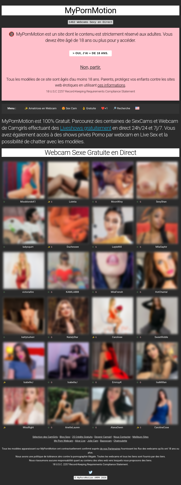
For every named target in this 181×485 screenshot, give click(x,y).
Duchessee (73, 246)
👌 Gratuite (89, 108)
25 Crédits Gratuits (82, 436)
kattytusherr (27, 337)
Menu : (12, 108)
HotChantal (161, 292)
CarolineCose (161, 427)
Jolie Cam (92, 440)
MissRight (28, 427)
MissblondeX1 (28, 201)
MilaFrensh (117, 292)
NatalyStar (72, 337)
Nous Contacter (122, 436)
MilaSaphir (161, 246)
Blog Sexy (65, 436)
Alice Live (80, 440)
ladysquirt (28, 246)
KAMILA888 (72, 292)
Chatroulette (120, 440)
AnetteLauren (72, 427)
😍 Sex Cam (69, 108)
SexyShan (161, 201)
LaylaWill (117, 246)
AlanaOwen (117, 427)
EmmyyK (117, 382)
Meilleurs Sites (140, 436)
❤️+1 (104, 108)
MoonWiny (117, 201)
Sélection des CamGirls (45, 436)
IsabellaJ (72, 382)
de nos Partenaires (110, 448)
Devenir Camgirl (103, 436)
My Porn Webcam (63, 440)
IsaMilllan (161, 382)
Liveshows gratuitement (85, 128)
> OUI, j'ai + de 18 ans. (90, 53)
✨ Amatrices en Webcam (41, 108)
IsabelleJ (28, 382)
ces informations (111, 85)
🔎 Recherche (121, 108)
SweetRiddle (161, 337)
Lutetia (73, 201)
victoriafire (28, 292)
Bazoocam (106, 440)
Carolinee (117, 337)
